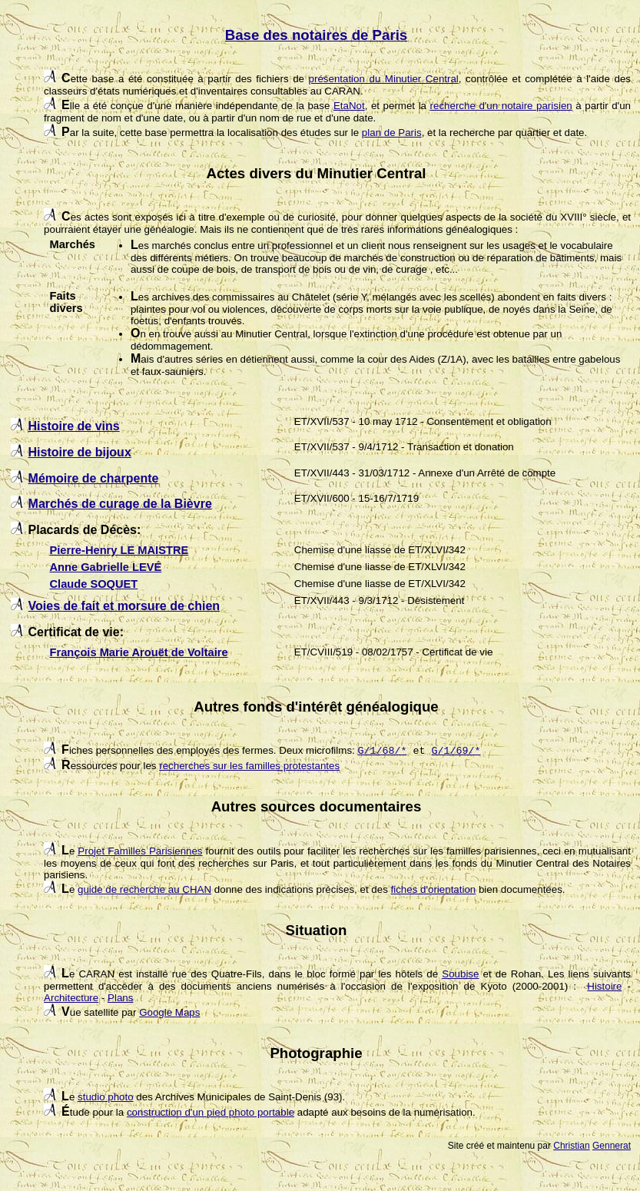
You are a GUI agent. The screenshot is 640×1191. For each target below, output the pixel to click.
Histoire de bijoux (79, 452)
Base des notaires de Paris (316, 35)
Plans (120, 998)
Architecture (71, 998)
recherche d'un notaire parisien (501, 105)
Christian (571, 1145)
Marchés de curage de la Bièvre (120, 503)
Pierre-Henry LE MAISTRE (118, 550)
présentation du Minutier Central (384, 79)
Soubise (460, 974)
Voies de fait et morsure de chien (124, 605)
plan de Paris (392, 132)
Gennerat (611, 1145)
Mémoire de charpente (93, 478)
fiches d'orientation (433, 889)
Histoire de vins (74, 426)
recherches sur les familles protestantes (249, 765)
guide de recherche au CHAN (144, 889)
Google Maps (169, 1012)
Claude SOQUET (93, 584)
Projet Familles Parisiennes (140, 851)
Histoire (604, 986)
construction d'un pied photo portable (210, 1112)
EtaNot (349, 105)
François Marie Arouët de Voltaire (138, 652)
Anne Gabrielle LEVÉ (105, 567)
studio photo (106, 1097)
